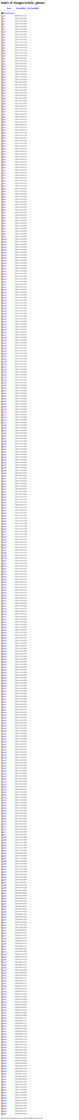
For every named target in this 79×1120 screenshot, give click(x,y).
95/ (5, 226)
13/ (5, 39)
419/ (5, 941)
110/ (5, 265)
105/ (5, 252)
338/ (5, 752)
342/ (5, 763)
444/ (5, 1007)
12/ (5, 37)
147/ (5, 356)
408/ (5, 911)
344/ (5, 768)
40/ (5, 103)
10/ (5, 32)
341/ (5, 760)
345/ (5, 771)
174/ (5, 420)
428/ (5, 965)
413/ (5, 925)
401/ (5, 893)
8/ (4, 29)
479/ (5, 1100)
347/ (5, 773)
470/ (5, 1076)
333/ (5, 739)
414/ (5, 927)
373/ (5, 824)
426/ (5, 959)
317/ (5, 699)
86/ (5, 204)
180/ (5, 428)
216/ (5, 486)
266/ (5, 592)
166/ (5, 398)
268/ (5, 598)
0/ (4, 16)
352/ (5, 784)
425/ (5, 957)
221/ (5, 499)
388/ (5, 861)
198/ (5, 467)
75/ (5, 180)
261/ (5, 584)
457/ (5, 1042)
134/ (5, 327)
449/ (5, 1020)
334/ (5, 741)
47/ (5, 119)
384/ (5, 850)
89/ (5, 210)
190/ (5, 446)
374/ (5, 826)
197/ (5, 465)
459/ (5, 1047)
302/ (5, 667)
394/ (5, 877)
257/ (5, 574)
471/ (5, 1079)
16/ (5, 47)
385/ (5, 853)
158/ (5, 380)
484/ (5, 1113)
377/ (5, 834)
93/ (5, 220)
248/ (5, 553)
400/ (5, 890)
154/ (5, 369)
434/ (5, 981)
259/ (5, 579)
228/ (5, 518)
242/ (5, 542)
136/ (5, 332)
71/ (5, 170)
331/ (5, 733)
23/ (5, 66)
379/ (5, 837)
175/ (5, 422)
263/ (5, 590)
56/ (5, 135)
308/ (5, 683)
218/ (5, 491)
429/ (5, 967)
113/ (5, 273)
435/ (5, 983)
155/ (5, 372)
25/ (5, 71)
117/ (5, 284)
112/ (5, 271)
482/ (5, 1108)
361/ (5, 808)
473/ (5, 1084)
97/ (5, 231)
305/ (5, 675)
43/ (5, 111)
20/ (5, 58)
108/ (5, 260)
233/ (5, 526)
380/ (5, 840)
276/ (5, 614)
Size (28, 8)
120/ (5, 292)
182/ (5, 433)
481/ (5, 1106)
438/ (5, 991)
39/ (5, 101)
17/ (5, 50)
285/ (5, 635)
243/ (5, 545)
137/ (5, 335)
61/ (5, 143)
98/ (5, 234)
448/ (5, 1018)
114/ (5, 276)
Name (9, 8)
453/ (5, 1031)
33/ (5, 85)
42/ (5, 109)
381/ (5, 842)
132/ (5, 321)
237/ (5, 534)
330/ (5, 731)
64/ (5, 151)
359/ (5, 802)
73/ (5, 175)
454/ (5, 1034)
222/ (5, 502)
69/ (5, 164)
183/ (5, 436)
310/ (5, 688)
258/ (5, 576)
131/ (5, 319)
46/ (5, 117)
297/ (5, 656)
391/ (5, 869)
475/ (5, 1090)
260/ (5, 582)
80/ (5, 191)
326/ (5, 720)
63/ (5, 148)
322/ (5, 709)
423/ (5, 951)
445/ (5, 1010)
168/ (5, 404)
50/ (5, 125)
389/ (5, 864)
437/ (5, 989)
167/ (5, 401)
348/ (5, 776)
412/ (5, 922)
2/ (4, 18)
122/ (5, 297)
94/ (5, 223)
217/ (5, 489)
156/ (5, 374)
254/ (5, 566)
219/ (5, 494)
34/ (5, 87)
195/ (5, 460)
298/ (5, 659)
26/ (5, 74)
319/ (5, 704)
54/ (5, 133)
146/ (5, 353)
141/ (5, 343)
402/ (5, 895)
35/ (5, 90)
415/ (5, 930)
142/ (5, 345)
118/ (5, 287)
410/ (5, 917)
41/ (5, 106)
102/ (5, 244)
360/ (5, 805)
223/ (5, 505)
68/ (5, 162)
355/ (5, 792)
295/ (5, 651)
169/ (5, 406)
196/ (5, 462)
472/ (5, 1082)
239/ (5, 537)
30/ (5, 79)
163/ (5, 390)
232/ (5, 523)
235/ (5, 531)
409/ (5, 914)
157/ (5, 377)
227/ (5, 515)
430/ (5, 970)
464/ (5, 1060)
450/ (5, 1023)
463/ (5, 1058)
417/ (5, 935)
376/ (5, 832)
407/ (5, 909)
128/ (5, 311)
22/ (5, 63)
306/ (5, 678)
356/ (5, 794)
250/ (5, 558)
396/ (5, 880)
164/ (5, 393)
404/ (5, 901)
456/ (5, 1039)
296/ (5, 654)
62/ (5, 146)
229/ (5, 521)
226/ (5, 513)
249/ (5, 555)
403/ (5, 898)
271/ (5, 603)
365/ (5, 816)
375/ (5, 829)
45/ (5, 114)
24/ (5, 69)
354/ (5, 789)
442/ (5, 1002)
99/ (5, 236)
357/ (5, 797)
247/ (5, 550)
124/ (5, 303)
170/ (5, 409)
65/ (5, 154)
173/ (5, 417)
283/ (5, 632)
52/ (5, 130)
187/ (5, 438)
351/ (5, 781)
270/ (5, 600)
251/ (5, 561)
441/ (5, 999)
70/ (5, 167)
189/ (5, 444)
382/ (5, 845)
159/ (5, 382)
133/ (5, 324)
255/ (5, 569)
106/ (5, 255)
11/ (5, 34)
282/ (5, 630)
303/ (5, 670)
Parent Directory (9, 13)
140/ (5, 340)
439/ (5, 994)
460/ (5, 1050)
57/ (5, 138)
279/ (5, 622)
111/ (5, 268)
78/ (5, 188)
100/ (5, 239)
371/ (5, 821)
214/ (5, 481)
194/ (5, 457)
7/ (4, 26)
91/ (5, 215)
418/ (5, 938)
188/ (5, 441)
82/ (5, 196)
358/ (5, 800)
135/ (5, 329)
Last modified (21, 8)
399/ (5, 888)
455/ (5, 1036)
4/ (4, 21)
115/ (5, 279)
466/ (5, 1066)
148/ (5, 358)
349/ (5, 779)
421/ (5, 946)
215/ (5, 483)
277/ (5, 616)
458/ (5, 1044)
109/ (5, 263)
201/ (5, 475)
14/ (5, 42)
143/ (5, 348)
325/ (5, 717)
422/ (5, 949)
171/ (5, 412)
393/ (5, 874)
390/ (5, 866)
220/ (5, 497)
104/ (5, 250)
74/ (5, 178)
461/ (5, 1052)
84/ (5, 202)
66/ (5, 156)
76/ (5, 183)
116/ (5, 281)
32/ (5, 82)
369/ (5, 818)
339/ (5, 755)
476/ (5, 1092)
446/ (5, 1012)
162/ (5, 388)
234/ (5, 529)
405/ (5, 903)
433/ (5, 978)
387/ (5, 858)
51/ (5, 127)
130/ (5, 316)
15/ (5, 45)
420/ (5, 943)
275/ (5, 611)
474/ (5, 1087)
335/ (5, 744)
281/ (5, 627)
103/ (5, 247)
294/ (5, 648)
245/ (5, 547)
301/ (5, 664)
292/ (5, 643)
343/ (5, 765)
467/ (5, 1068)
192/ (5, 452)
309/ (5, 685)
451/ (5, 1026)
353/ (5, 786)
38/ (5, 98)
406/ (5, 906)
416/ (5, 933)
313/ (5, 691)
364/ (5, 813)
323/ (5, 712)
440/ (5, 997)
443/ (5, 1004)
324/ (5, 715)
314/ (5, 693)
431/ (5, 973)
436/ (5, 986)
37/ (5, 95)
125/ (5, 305)
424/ (5, 954)
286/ (5, 638)
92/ (5, 218)
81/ (5, 194)
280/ (5, 624)
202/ (5, 478)
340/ (5, 757)
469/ (5, 1074)
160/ (5, 385)
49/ (5, 122)
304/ (5, 672)
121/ (5, 295)
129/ (5, 313)
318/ (5, 701)
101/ (5, 242)
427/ (5, 962)
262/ (5, 587)
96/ (5, 228)
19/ (5, 55)
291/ (5, 640)
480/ (5, 1103)
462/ (5, 1055)
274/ (5, 608)
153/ (5, 366)
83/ (5, 199)
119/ (5, 289)
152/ (5, 364)
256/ (5, 571)
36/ (5, 93)
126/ (5, 308)
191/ (5, 449)
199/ (5, 470)
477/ (5, 1095)
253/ (5, 563)
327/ (5, 723)
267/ (5, 595)
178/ (5, 425)
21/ (5, 61)
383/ (5, 848)
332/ (5, 736)
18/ (5, 53)
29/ (5, 77)
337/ (5, 749)
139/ (5, 337)
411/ (5, 919)
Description (34, 8)
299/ (5, 662)
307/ (5, 680)
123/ (5, 300)
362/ (5, 810)
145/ (5, 351)
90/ (5, 212)
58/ (5, 141)
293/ (5, 646)
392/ (5, 872)
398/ (5, 885)
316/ (5, 696)
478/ (5, 1098)
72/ (5, 172)
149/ (5, 361)
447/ (5, 1015)
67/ (5, 159)
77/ (5, 186)
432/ (5, 975)
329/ (5, 728)
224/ (5, 507)
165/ (5, 396)
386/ (5, 856)
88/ (5, 207)
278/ (5, 619)
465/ (5, 1063)
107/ (5, 257)
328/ (5, 725)
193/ (5, 454)
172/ (5, 414)
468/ (5, 1071)
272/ (5, 606)
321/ (5, 707)
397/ (5, 882)
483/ (5, 1111)
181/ (5, 430)
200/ (5, 473)
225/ (5, 510)
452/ (5, 1028)
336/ (5, 747)
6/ (4, 24)
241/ (5, 539)
